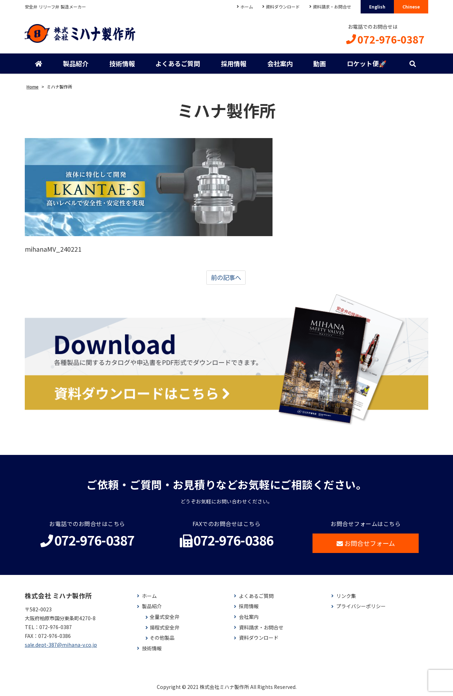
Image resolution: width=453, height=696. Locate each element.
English (377, 7)
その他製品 (162, 638)
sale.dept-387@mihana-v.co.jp (61, 645)
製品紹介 (75, 63)
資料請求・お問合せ (332, 7)
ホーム (246, 7)
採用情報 (233, 63)
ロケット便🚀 (366, 63)
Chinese (411, 7)
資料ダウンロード (283, 7)
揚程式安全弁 (164, 627)
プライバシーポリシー (361, 607)
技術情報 (122, 63)
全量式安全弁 (164, 617)
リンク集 (346, 596)
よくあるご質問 (177, 63)
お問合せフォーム (366, 543)
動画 (319, 63)
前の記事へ (226, 278)
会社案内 (280, 63)
